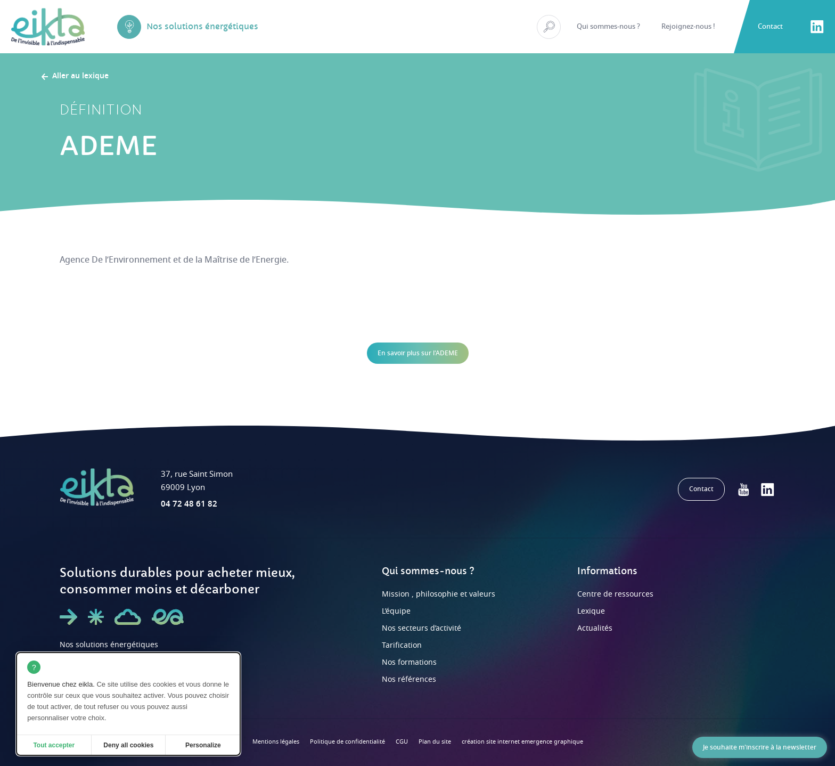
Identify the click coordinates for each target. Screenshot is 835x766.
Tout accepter (54, 745)
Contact (770, 26)
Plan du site (435, 742)
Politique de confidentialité (347, 742)
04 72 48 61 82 (189, 504)
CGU (402, 742)
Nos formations (409, 662)
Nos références (409, 679)
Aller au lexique (80, 77)
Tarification (402, 645)
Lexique (591, 611)
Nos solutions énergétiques (109, 644)
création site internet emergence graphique (522, 742)
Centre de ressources (615, 594)
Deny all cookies (128, 745)
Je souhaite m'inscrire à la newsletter (759, 747)
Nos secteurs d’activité (421, 628)
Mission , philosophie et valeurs (438, 594)
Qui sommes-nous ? (608, 26)
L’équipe (396, 611)
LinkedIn (816, 26)
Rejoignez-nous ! (688, 26)
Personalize (203, 745)
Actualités (594, 628)
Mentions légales (275, 742)
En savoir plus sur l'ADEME (418, 353)
